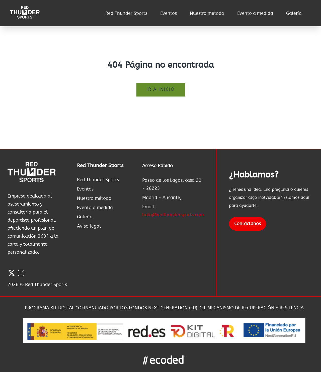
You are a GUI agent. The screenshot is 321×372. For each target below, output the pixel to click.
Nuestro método (207, 13)
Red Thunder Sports (126, 13)
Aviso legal (89, 226)
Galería (294, 13)
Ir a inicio (160, 89)
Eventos (168, 13)
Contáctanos (247, 224)
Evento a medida (255, 13)
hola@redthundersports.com (173, 215)
